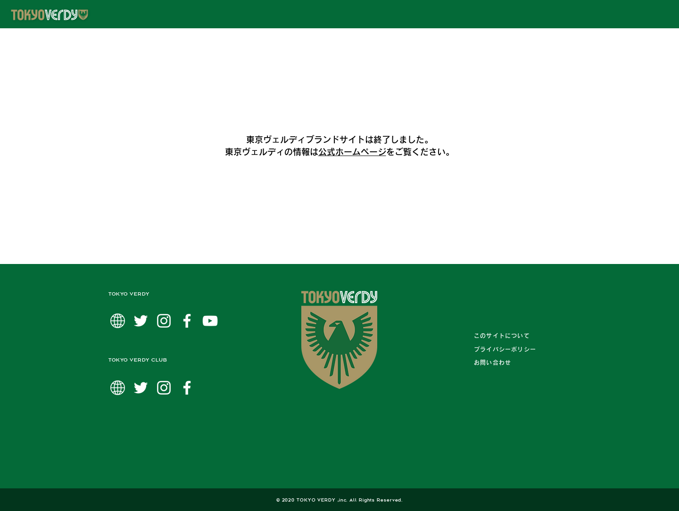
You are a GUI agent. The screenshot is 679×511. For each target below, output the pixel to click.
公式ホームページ (352, 152)
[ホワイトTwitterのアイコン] (141, 321)
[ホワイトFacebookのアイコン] (187, 321)
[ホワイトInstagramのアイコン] (164, 321)
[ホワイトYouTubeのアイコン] (210, 321)
